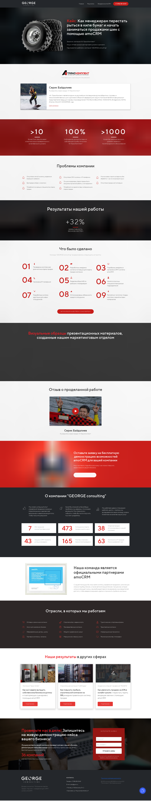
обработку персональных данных (109, 759)
